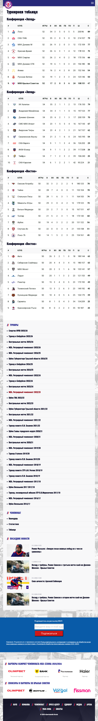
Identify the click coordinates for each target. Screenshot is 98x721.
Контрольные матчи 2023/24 (21, 386)
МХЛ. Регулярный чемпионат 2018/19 (25, 465)
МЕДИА (79, 704)
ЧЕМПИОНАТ (39, 704)
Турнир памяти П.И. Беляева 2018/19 (24, 476)
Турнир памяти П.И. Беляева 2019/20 (24, 459)
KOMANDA (26, 704)
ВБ (60, 26)
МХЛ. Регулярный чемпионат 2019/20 (25, 448)
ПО (69, 26)
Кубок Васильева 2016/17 (19, 504)
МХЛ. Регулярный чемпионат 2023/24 (25, 375)
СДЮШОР (68, 704)
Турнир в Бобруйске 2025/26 (21, 336)
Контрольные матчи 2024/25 (21, 370)
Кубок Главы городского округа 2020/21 (25, 431)
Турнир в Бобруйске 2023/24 (21, 381)
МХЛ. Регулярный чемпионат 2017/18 (25, 481)
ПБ (65, 26)
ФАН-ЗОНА (47, 709)
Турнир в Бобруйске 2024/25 (21, 364)
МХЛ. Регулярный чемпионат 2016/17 (25, 498)
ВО (55, 26)
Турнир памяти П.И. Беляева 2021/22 (24, 426)
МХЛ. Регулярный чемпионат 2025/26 (25, 347)
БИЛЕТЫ (59, 709)
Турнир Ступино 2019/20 (19, 453)
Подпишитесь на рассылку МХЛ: (48, 621)
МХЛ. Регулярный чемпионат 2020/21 (25, 437)
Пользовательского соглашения (53, 642)
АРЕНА (89, 704)
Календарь (13, 518)
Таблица (12, 530)
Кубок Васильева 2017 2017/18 (22, 487)
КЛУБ (20, 26)
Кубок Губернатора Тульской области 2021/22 (28, 409)
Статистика (14, 524)
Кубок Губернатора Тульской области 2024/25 (28, 358)
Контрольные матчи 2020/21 (21, 442)
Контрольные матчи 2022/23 (21, 403)
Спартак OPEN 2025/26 (18, 331)
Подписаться (49, 633)
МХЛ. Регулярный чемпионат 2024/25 (25, 353)
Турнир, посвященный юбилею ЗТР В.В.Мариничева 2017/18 (34, 493)
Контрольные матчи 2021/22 (21, 414)
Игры (44, 26)
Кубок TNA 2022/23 (16, 398)
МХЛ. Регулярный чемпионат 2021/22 (25, 420)
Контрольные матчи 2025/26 (21, 342)
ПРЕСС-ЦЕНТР (54, 704)
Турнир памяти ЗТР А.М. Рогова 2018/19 (25, 470)
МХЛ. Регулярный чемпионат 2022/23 (25, 392)
